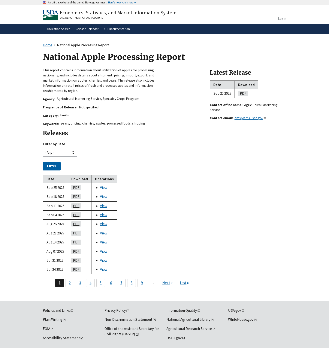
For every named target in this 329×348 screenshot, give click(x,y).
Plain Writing (52, 319)
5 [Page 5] (101, 282)
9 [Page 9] (142, 282)
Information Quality (181, 310)
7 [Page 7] (121, 282)
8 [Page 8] (131, 282)
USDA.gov (174, 338)
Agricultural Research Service (189, 328)
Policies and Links (56, 310)
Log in (282, 18)
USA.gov (234, 310)
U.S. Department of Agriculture (81, 18)
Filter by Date (54, 144)
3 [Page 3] (80, 282)
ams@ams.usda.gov (250, 118)
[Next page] (168, 283)
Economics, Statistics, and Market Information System (118, 12)
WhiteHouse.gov (240, 319)
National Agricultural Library (188, 319)
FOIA (46, 328)
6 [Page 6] (111, 282)
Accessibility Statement (61, 338)
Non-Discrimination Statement (128, 319)
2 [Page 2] (70, 282)
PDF (75, 187)
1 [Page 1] (59, 282)
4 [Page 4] (90, 282)
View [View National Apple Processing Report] (103, 187)
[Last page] (185, 283)
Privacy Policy (115, 310)
